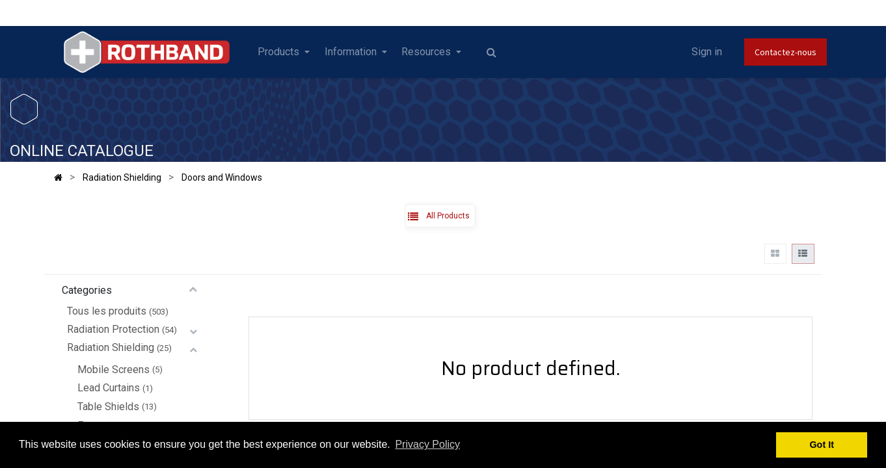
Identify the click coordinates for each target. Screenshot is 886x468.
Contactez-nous (785, 52)
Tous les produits (106, 311)
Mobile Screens (113, 369)
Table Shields (108, 406)
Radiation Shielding (110, 347)
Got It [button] (821, 444)
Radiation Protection (113, 329)
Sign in (706, 52)
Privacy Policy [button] (427, 444)
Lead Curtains (108, 388)
